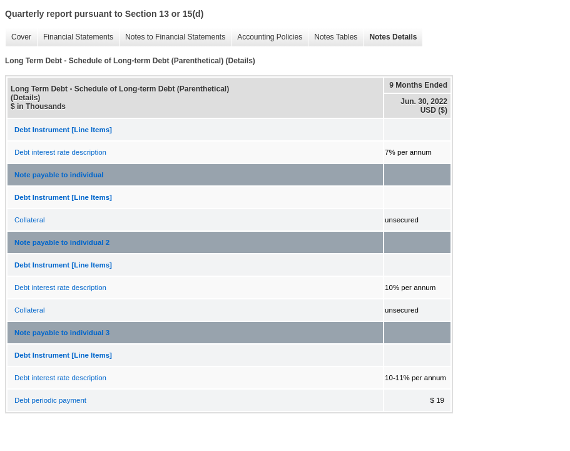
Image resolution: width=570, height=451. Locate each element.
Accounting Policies (266, 37)
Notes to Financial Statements (172, 37)
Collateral (29, 220)
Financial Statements (75, 37)
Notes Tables (332, 37)
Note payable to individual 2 (61, 242)
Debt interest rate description (60, 152)
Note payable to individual (59, 175)
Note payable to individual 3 (61, 332)
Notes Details (390, 37)
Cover (18, 37)
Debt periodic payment (50, 400)
